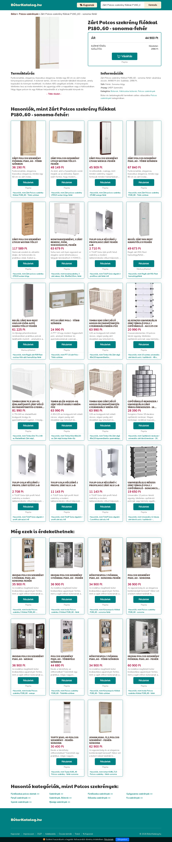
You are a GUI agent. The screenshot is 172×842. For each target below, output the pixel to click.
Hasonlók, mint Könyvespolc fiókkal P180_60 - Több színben (105, 692)
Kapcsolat (15, 834)
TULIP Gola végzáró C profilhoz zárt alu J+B (104, 484)
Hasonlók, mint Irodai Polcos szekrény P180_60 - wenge (25, 692)
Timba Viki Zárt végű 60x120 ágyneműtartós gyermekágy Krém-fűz (104, 404)
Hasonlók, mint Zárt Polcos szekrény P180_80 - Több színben (143, 194)
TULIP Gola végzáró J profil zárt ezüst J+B (26, 484)
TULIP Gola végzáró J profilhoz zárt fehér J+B (103, 242)
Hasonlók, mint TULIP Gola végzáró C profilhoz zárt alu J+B (105, 518)
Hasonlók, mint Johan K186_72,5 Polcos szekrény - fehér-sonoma (103, 773)
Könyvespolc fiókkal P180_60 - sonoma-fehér (104, 576)
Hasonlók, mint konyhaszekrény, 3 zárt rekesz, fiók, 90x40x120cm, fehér (66, 275)
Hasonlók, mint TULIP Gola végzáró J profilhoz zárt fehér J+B (105, 275)
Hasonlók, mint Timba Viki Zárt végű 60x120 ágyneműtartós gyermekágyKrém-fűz (105, 357)
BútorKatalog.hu (26, 4)
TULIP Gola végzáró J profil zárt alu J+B (64, 484)
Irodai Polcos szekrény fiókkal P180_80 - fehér (143, 657)
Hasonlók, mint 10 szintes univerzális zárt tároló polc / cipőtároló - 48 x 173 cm (143, 357)
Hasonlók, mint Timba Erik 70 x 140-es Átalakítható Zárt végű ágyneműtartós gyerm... (28, 438)
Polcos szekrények (146, 91)
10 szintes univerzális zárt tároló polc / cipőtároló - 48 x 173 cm (142, 323)
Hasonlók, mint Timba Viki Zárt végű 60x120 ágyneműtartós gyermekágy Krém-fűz (105, 438)
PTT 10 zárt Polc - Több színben (65, 322)
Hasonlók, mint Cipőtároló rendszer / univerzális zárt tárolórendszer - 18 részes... (143, 438)
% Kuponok (88, 834)
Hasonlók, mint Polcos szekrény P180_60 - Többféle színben (64, 692)
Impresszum (28, 834)
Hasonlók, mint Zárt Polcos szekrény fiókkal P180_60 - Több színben (28, 194)
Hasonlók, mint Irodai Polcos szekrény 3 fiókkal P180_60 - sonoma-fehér (25, 612)
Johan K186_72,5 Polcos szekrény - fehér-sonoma (104, 740)
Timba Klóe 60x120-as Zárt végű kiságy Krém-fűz (66, 404)
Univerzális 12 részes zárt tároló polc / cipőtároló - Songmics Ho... (142, 487)
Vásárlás (124, 56)
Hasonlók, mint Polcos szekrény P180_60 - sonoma (141, 610)
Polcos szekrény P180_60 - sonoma (139, 576)
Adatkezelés (50, 834)
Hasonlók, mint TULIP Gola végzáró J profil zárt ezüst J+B (28, 518)
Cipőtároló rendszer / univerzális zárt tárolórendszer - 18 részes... (143, 406)
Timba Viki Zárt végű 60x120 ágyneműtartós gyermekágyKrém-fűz (104, 323)
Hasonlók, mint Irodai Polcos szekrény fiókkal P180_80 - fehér (141, 692)
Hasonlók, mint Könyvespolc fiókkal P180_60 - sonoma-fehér (105, 610)
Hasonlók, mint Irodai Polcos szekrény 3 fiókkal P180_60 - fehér (65, 610)
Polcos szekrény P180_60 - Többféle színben (63, 658)
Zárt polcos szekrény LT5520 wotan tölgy (26, 241)
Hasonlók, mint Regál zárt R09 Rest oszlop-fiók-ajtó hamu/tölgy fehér (27, 356)
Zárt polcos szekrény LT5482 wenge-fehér (103, 159)
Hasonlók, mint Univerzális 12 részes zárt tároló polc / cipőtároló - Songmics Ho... (143, 519)
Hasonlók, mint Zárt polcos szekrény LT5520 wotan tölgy (28, 275)
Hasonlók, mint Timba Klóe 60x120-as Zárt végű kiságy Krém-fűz (66, 437)
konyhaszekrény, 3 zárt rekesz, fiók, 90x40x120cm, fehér (66, 242)
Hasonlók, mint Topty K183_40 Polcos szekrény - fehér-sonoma (64, 773)
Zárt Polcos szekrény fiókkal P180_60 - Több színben (27, 160)
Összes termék (65, 834)
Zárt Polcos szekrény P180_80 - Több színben (142, 159)
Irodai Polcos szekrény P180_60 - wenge (28, 657)
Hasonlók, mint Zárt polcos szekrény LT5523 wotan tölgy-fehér (66, 194)
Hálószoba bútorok (128, 91)
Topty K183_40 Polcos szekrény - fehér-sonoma (64, 740)
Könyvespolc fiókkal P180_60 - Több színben (104, 657)
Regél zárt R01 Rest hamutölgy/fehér (140, 241)
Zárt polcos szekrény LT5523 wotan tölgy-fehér (65, 160)
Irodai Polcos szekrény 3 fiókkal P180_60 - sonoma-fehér (28, 577)
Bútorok (114, 91)
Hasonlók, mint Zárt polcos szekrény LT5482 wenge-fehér (105, 194)
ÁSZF (39, 834)
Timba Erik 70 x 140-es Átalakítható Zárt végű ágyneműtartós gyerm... (28, 404)
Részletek (28, 182)
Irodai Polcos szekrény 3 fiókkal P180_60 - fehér (67, 576)
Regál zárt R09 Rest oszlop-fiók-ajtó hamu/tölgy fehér (25, 323)
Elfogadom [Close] (122, 839)
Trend (77, 834)
